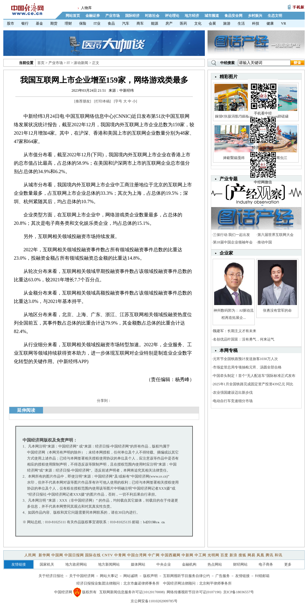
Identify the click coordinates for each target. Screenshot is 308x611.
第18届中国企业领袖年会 (233, 242)
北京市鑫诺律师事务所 (141, 583)
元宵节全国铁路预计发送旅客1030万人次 (245, 359)
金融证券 (92, 16)
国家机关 (47, 564)
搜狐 (242, 555)
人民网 (30, 555)
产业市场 (112, 16)
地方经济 (192, 16)
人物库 (86, 8)
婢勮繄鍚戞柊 (234, 158)
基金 (39, 23)
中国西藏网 (170, 555)
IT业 (97, 23)
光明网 (213, 555)
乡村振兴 (255, 16)
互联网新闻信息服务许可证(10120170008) (132, 592)
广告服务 (222, 576)
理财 (68, 23)
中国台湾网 (137, 555)
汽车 (125, 23)
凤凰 (260, 555)
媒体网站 (138, 564)
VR (283, 23)
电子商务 (266, 564)
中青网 (120, 555)
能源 (154, 23)
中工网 (200, 555)
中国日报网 (74, 555)
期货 (53, 23)
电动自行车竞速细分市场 (233, 401)
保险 (82, 23)
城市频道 (212, 16)
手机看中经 (263, 90)
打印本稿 (102, 101)
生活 (241, 23)
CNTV (107, 555)
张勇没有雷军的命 (277, 310)
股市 (10, 23)
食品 (111, 23)
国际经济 (132, 16)
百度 (224, 555)
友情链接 (242, 576)
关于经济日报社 (51, 576)
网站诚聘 (130, 576)
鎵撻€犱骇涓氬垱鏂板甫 (234, 116)
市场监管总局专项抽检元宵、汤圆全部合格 (247, 367)
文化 (198, 23)
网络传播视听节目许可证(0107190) (194, 592)
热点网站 (215, 564)
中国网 (57, 555)
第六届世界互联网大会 (275, 235)
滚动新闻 (81, 63)
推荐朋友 (82, 101)
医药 (183, 23)
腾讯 (269, 555)
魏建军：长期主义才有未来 (234, 331)
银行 (25, 23)
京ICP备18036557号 (238, 592)
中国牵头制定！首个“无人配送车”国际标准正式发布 (254, 376)
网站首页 (73, 16)
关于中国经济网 (81, 576)
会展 (212, 23)
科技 (255, 23)
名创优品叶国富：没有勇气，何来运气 (243, 339)
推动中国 (264, 242)
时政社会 (152, 16)
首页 (41, 63)
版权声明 (150, 576)
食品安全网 (233, 16)
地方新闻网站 (109, 564)
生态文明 (275, 16)
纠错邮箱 (262, 576)
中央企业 (163, 564)
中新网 (187, 555)
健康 (270, 23)
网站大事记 (109, 576)
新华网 (44, 555)
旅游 (226, 23)
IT (68, 63)
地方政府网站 (76, 564)
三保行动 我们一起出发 (231, 235)
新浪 (233, 555)
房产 (169, 23)
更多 (287, 564)
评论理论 (172, 16)
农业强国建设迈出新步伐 (233, 392)
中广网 (154, 555)
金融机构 (189, 564)
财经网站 (240, 564)
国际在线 (93, 555)
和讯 (278, 555)
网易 (251, 555)
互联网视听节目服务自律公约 (186, 576)
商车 (140, 23)
